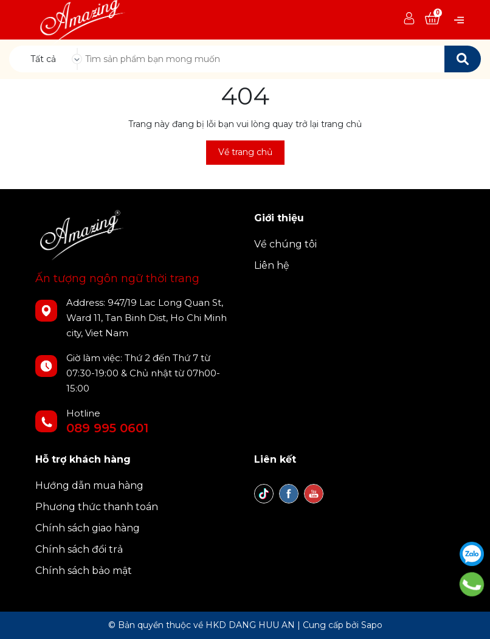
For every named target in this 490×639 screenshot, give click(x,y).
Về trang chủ (245, 152)
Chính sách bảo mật (83, 570)
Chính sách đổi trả (79, 549)
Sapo (371, 625)
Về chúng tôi (285, 244)
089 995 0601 (107, 428)
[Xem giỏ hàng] (432, 18)
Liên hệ (271, 265)
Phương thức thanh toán (96, 507)
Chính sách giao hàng (87, 528)
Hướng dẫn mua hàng (89, 485)
